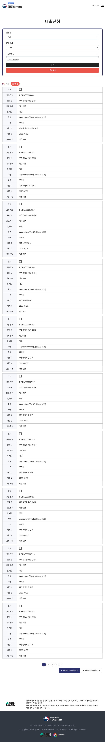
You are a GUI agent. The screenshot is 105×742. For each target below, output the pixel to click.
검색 (52, 65)
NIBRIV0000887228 (27, 324)
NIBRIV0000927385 (27, 152)
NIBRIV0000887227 (27, 382)
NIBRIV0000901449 (27, 267)
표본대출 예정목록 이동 (91, 670)
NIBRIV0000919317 (27, 210)
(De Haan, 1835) (32, 117)
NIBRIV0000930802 (27, 95)
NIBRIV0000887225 (27, 611)
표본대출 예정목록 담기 (69, 670)
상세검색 (52, 70)
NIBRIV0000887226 (27, 439)
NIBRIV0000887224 (27, 496)
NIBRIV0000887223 (27, 554)
